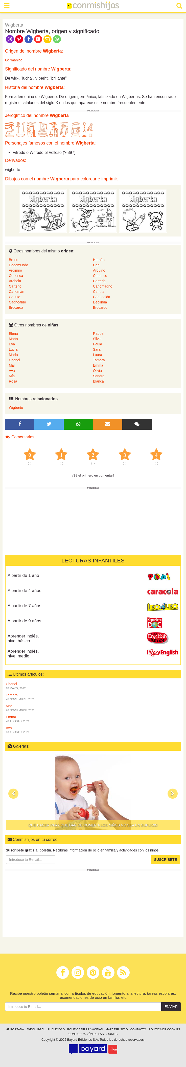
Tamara (99, 360)
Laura (97, 355)
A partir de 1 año (23, 575)
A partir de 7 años (24, 605)
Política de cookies (164, 1029)
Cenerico (100, 276)
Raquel (98, 333)
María (13, 355)
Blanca (98, 381)
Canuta (98, 292)
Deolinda (100, 302)
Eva (12, 344)
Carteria (99, 281)
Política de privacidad (85, 1029)
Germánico (13, 60)
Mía (12, 376)
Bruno (13, 260)
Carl (96, 265)
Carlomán (16, 292)
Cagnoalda (101, 297)
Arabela (15, 281)
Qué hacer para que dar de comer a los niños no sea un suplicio (93, 825)
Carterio (15, 286)
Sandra (98, 376)
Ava (12, 371)
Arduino (99, 270)
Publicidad (56, 1029)
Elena (13, 333)
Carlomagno (102, 286)
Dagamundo (18, 265)
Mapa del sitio (117, 1029)
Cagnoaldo (17, 302)
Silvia (97, 339)
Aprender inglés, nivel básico (23, 638)
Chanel (14, 360)
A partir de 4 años (24, 590)
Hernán (99, 260)
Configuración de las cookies (93, 1033)
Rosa (13, 381)
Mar (12, 365)
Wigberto (16, 408)
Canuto (14, 297)
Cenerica (16, 276)
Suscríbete (165, 860)
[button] (13, 794)
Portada (15, 1029)
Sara (97, 349)
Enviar (171, 1007)
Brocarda (16, 307)
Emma (98, 365)
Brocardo (100, 307)
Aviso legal (36, 1029)
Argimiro (15, 270)
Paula (97, 344)
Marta (13, 339)
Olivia (97, 371)
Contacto (138, 1029)
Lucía (13, 349)
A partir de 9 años (24, 621)
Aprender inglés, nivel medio (23, 653)
